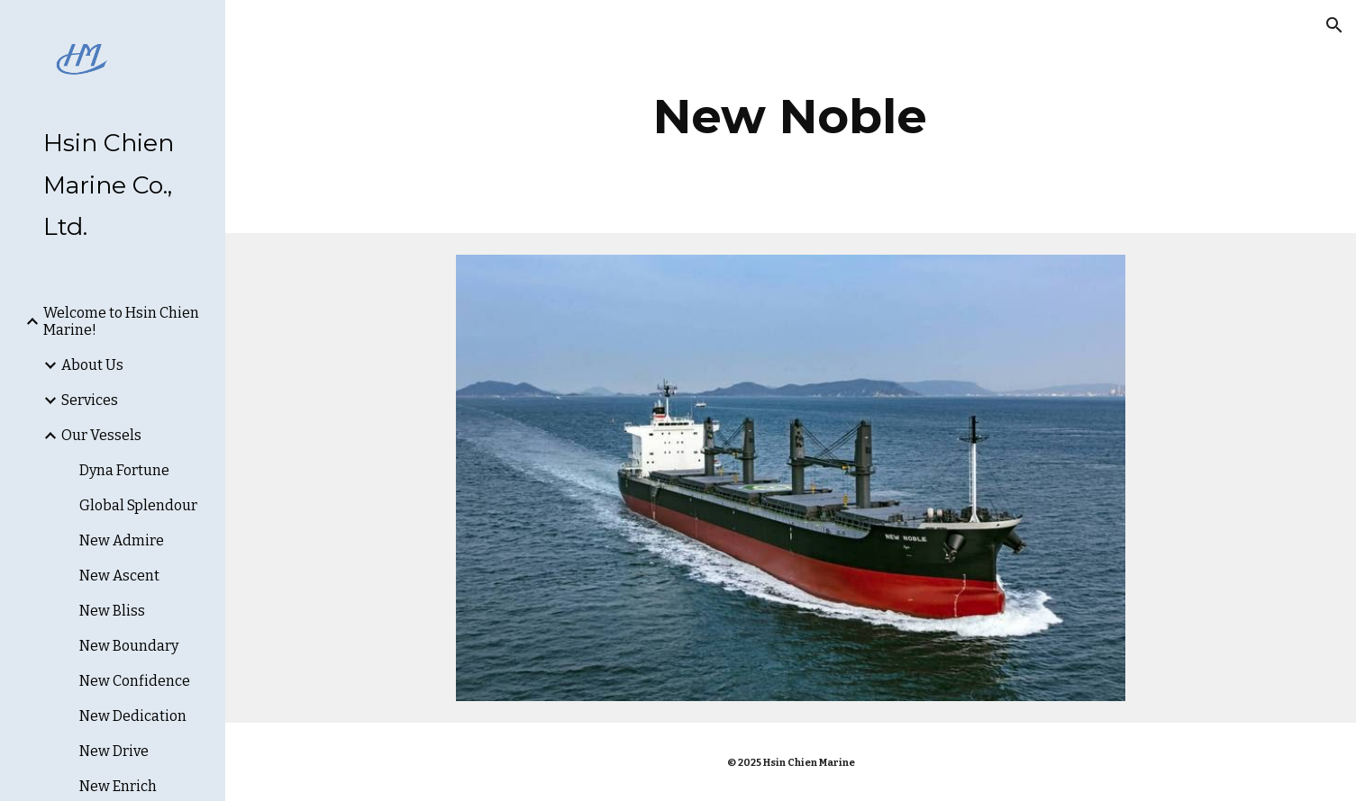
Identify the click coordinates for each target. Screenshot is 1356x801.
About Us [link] (92, 365)
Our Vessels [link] (101, 435)
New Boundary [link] (128, 645)
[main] (791, 116)
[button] (1334, 25)
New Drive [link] (114, 751)
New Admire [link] (121, 540)
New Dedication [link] (133, 715)
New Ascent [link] (119, 575)
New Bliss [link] (112, 610)
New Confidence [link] (134, 680)
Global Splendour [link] (138, 505)
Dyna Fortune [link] (124, 470)
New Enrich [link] (118, 786)
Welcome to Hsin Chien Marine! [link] (121, 321)
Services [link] (89, 400)
